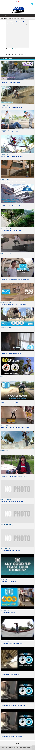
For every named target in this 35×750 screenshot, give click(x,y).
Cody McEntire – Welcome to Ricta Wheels (10, 402)
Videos (5, 18)
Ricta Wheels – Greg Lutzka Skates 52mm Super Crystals (14, 476)
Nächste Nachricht (23, 54)
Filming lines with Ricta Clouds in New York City (11, 329)
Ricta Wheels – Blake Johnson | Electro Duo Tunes (12, 501)
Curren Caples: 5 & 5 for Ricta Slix (8, 581)
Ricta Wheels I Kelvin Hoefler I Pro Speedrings (11, 525)
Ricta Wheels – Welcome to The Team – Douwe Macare (13, 205)
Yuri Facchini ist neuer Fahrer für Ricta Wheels (11, 107)
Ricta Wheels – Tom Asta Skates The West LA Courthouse (14, 255)
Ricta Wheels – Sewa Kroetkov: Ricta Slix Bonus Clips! (13, 705)
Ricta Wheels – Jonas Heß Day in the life (16, 21)
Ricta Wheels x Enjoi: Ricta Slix (8, 612)
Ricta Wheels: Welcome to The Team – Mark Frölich (12, 230)
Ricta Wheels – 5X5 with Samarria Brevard (10, 82)
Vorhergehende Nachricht (11, 54)
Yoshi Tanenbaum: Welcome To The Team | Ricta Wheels (13, 452)
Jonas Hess (11, 48)
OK (21, 748)
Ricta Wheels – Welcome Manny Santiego (10, 550)
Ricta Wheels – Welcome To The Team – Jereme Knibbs (13, 304)
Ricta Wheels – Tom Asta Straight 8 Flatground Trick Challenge (15, 279)
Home (2, 18)
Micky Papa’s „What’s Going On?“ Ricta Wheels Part (12, 156)
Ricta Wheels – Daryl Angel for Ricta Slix (10, 674)
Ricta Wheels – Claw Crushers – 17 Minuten (11, 131)
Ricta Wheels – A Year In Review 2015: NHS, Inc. (11, 643)
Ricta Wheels (18, 48)
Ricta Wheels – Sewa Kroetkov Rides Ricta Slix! (11, 736)
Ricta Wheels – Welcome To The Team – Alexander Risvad (14, 181)
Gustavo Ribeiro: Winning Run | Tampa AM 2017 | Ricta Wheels (15, 427)
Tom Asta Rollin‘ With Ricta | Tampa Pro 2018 (11, 353)
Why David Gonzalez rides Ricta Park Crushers (11, 378)
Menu (17, 15)
